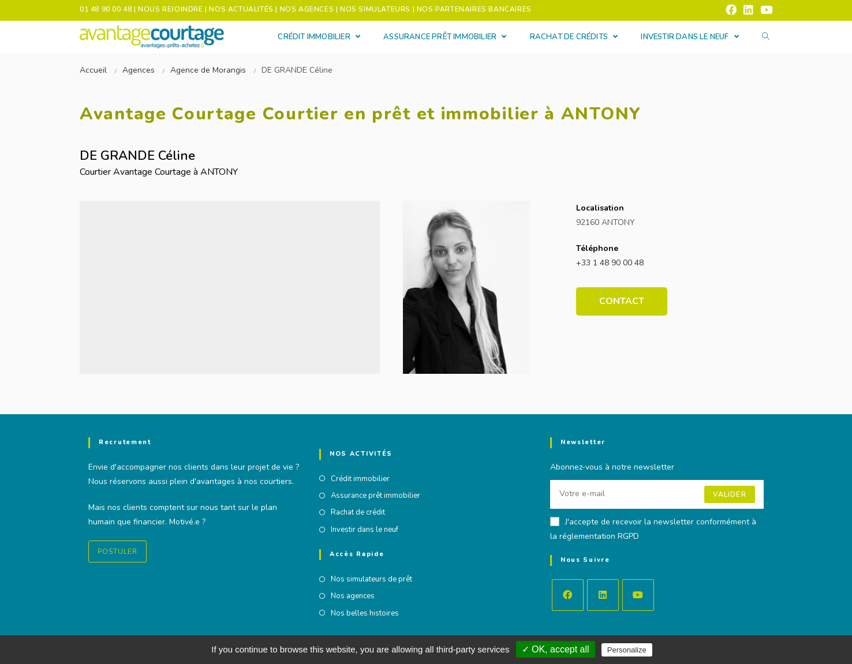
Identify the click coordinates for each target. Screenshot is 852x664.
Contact (621, 301)
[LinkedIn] (603, 595)
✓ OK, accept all (555, 649)
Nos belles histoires (365, 613)
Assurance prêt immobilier (375, 495)
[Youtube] (638, 595)
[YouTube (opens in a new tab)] (764, 10)
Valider (729, 494)
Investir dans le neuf (364, 529)
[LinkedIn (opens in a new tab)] (748, 10)
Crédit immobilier (360, 479)
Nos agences (353, 596)
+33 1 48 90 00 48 (610, 262)
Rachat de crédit (358, 512)
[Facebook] (568, 595)
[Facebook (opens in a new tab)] (731, 10)
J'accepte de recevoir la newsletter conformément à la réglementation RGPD (653, 529)
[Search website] (765, 37)
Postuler (117, 551)
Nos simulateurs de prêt (371, 579)
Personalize (627, 650)
